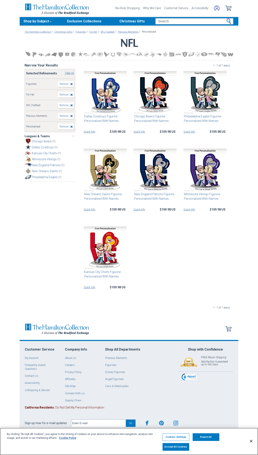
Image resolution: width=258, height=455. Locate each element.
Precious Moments (116, 358)
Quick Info (89, 131)
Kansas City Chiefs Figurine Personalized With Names (102, 274)
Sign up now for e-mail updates (46, 423)
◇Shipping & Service (37, 390)
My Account (31, 358)
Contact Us (31, 375)
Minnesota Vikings (44, 159)
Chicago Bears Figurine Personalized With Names (150, 119)
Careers (70, 365)
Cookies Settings (176, 436)
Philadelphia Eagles (45, 177)
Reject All (205, 436)
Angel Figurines (114, 379)
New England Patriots (46, 165)
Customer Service (176, 8)
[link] (190, 377)
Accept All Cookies (175, 446)
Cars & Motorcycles (117, 386)
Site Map (70, 386)
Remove (64, 83)
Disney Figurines (115, 372)
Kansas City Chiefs (45, 153)
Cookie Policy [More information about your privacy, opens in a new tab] (67, 437)
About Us (70, 358)
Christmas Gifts (132, 21)
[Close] (251, 441)
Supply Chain (73, 400)
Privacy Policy (73, 372)
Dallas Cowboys (43, 147)
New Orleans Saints (45, 171)
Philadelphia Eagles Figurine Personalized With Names (202, 119)
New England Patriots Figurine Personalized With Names (153, 196)
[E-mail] (98, 423)
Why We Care (152, 8)
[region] (129, 441)
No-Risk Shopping (127, 8)
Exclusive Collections (84, 21)
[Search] (194, 21)
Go (130, 423)
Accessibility (200, 8)
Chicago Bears (42, 141)
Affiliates (70, 379)
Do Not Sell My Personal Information (64, 407)
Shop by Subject (36, 21)
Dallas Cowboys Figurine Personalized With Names (101, 119)
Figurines (110, 365)
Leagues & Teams (37, 136)
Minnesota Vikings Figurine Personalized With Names (201, 196)
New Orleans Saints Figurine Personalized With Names (102, 196)
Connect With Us (75, 393)
